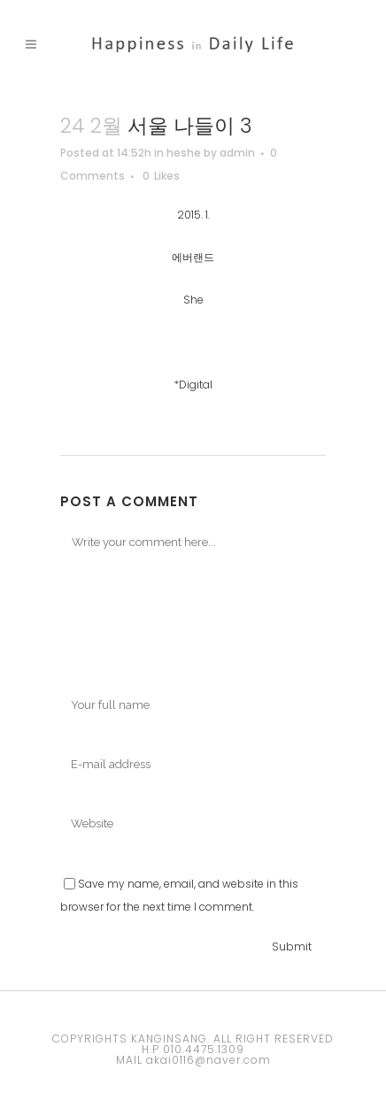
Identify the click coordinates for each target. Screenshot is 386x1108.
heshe (183, 152)
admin (237, 152)
